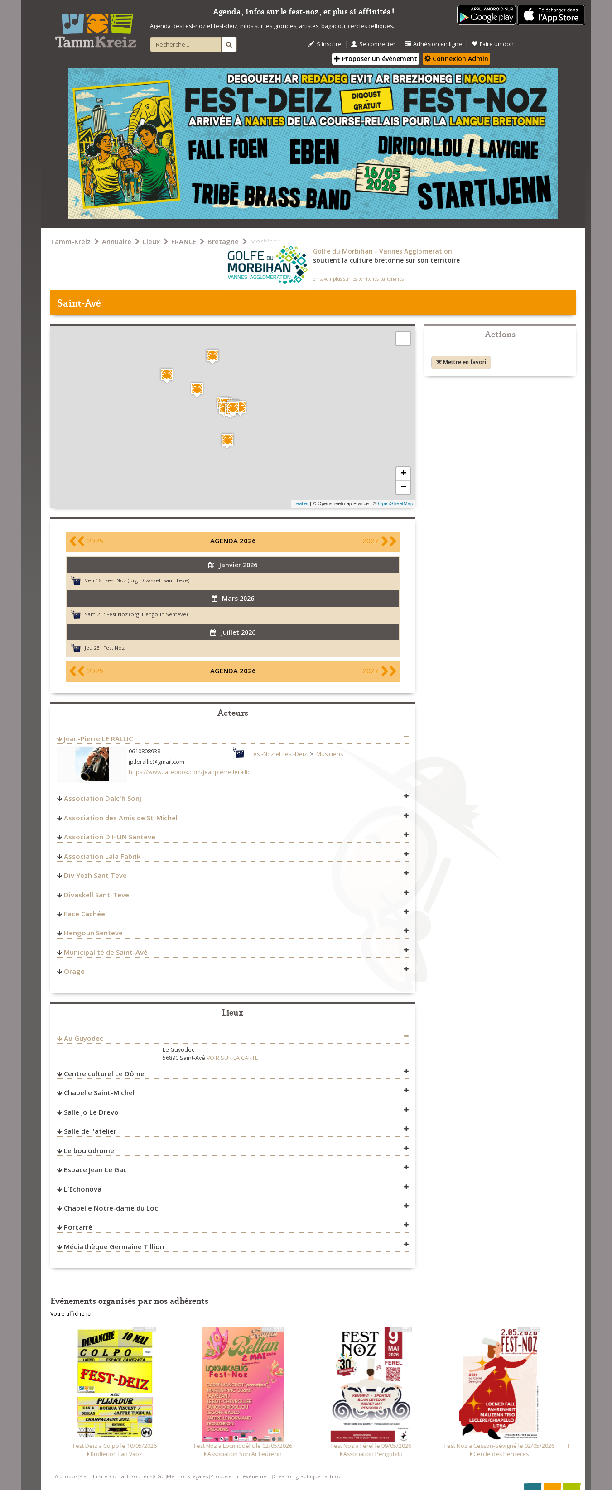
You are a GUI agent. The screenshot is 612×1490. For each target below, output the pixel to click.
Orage (74, 971)
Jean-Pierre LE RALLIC (98, 738)
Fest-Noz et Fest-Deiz (279, 754)
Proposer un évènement (375, 58)
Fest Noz (114, 647)
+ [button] (403, 474)
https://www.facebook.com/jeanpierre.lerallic (189, 772)
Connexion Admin (456, 58)
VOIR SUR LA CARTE (232, 1058)
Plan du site (93, 1476)
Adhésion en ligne (433, 44)
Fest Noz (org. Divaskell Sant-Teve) (147, 580)
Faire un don (493, 44)
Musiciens (329, 754)
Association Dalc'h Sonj (102, 798)
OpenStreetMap (395, 503)
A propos (66, 1476)
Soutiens (141, 1476)
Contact (119, 1476)
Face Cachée (84, 913)
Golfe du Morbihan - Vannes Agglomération (382, 251)
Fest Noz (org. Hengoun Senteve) (147, 614)
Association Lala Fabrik (102, 856)
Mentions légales (187, 1476)
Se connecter (373, 44)
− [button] (403, 487)
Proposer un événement (240, 1476)
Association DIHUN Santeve (109, 836)
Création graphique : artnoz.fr (310, 1476)
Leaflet (301, 503)
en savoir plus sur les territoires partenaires (358, 279)
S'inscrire (325, 44)
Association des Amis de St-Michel (121, 817)
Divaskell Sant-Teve (96, 894)
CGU (159, 1476)
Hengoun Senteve (93, 932)
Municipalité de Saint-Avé (106, 952)
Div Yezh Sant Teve (95, 875)
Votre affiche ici (71, 1314)
